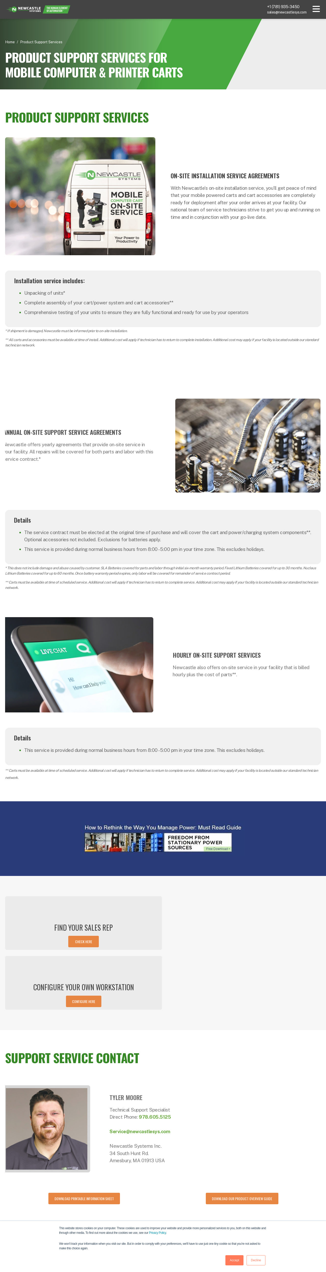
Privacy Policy (157, 1233)
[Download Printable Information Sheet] (84, 1139)
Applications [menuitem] (177, 1218)
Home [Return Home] (10, 42)
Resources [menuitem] (228, 1198)
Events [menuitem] (225, 1218)
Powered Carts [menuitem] (179, 1198)
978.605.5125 (176, 1057)
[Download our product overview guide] (242, 1139)
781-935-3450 (32, 1203)
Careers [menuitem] (278, 1218)
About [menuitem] (277, 1198)
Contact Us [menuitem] (281, 1208)
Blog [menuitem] (223, 1208)
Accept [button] (234, 1260)
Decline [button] (256, 1260)
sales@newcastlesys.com (286, 12)
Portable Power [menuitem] (180, 1208)
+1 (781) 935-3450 (283, 6)
